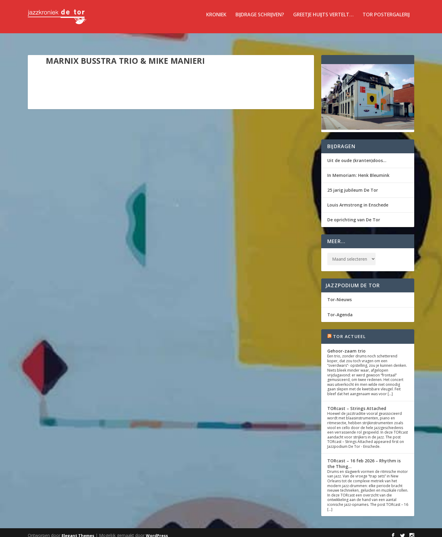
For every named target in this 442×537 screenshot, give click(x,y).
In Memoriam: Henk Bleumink (358, 170)
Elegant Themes (78, 530)
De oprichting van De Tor (353, 214)
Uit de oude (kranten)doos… (356, 155)
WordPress (157, 530)
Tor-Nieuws (339, 294)
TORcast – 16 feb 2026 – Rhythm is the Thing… (364, 458)
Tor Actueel (349, 331)
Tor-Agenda (340, 309)
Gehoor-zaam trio (346, 345)
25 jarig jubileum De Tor (352, 184)
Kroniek (216, 19)
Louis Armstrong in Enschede (357, 199)
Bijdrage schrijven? (259, 19)
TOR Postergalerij (386, 19)
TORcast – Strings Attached (356, 403)
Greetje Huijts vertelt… (323, 19)
